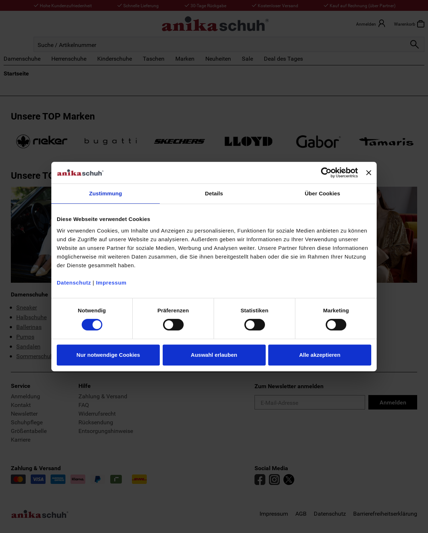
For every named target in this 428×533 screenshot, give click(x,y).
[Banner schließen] (368, 172)
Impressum (111, 283)
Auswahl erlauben (214, 355)
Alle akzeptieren (319, 355)
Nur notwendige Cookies (108, 355)
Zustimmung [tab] (105, 193)
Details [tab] (214, 193)
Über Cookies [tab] (322, 193)
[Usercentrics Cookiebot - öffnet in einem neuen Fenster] (326, 172)
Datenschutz (74, 283)
